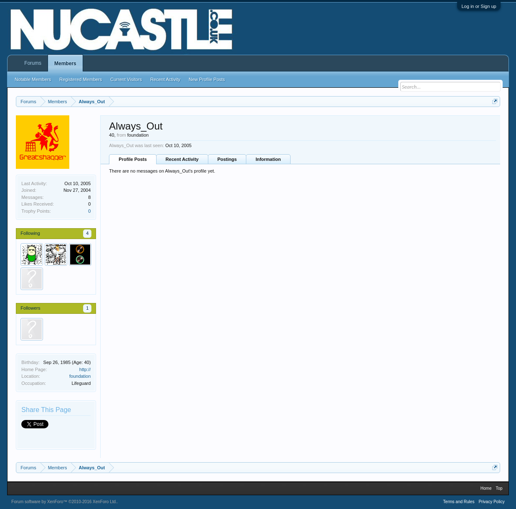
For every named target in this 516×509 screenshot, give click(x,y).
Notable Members (33, 79)
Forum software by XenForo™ (64, 501)
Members (65, 63)
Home (486, 488)
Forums (32, 63)
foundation (80, 376)
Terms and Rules (458, 501)
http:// (85, 369)
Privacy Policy (491, 501)
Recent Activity (182, 159)
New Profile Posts (207, 79)
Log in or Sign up (478, 6)
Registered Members (80, 79)
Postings (227, 159)
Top (499, 488)
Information (268, 159)
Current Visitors (126, 79)
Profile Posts (133, 159)
